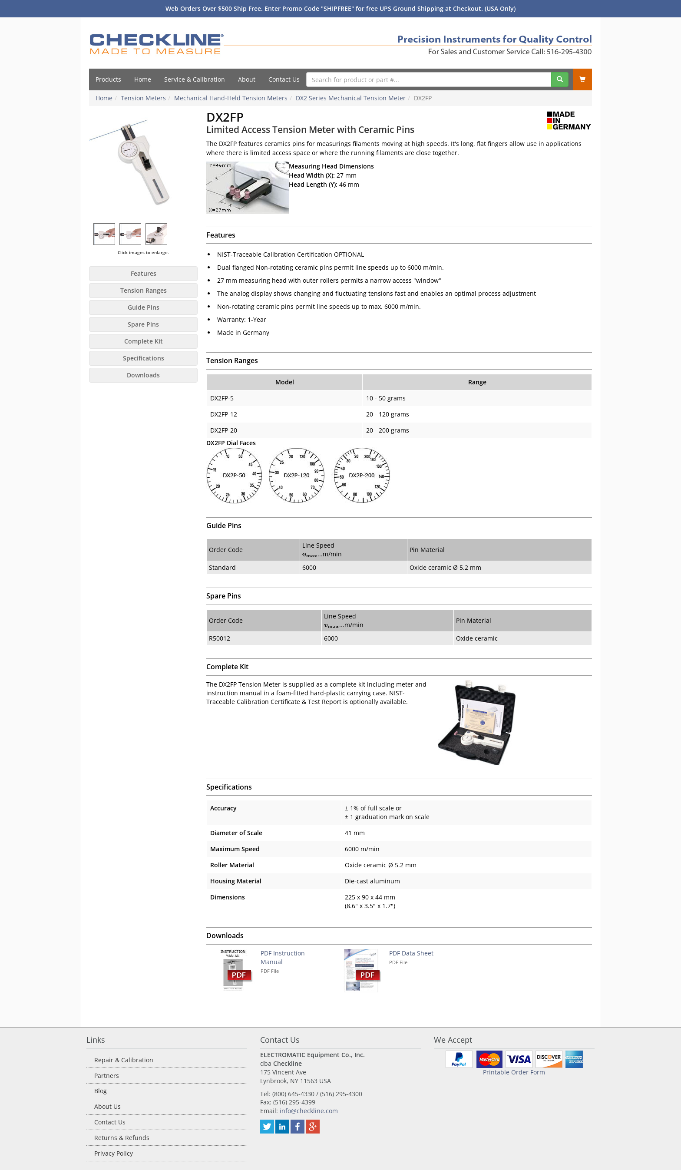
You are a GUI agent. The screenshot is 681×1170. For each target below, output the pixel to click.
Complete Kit (143, 341)
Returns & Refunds (121, 1138)
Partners (106, 1075)
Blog (100, 1091)
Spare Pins (143, 324)
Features (143, 273)
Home (142, 79)
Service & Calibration (194, 79)
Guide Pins (143, 307)
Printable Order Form (514, 1072)
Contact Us (284, 79)
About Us (107, 1106)
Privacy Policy (113, 1153)
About (246, 79)
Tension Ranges (143, 290)
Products (108, 79)
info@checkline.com (309, 1111)
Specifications (143, 358)
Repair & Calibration (123, 1060)
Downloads (143, 375)
